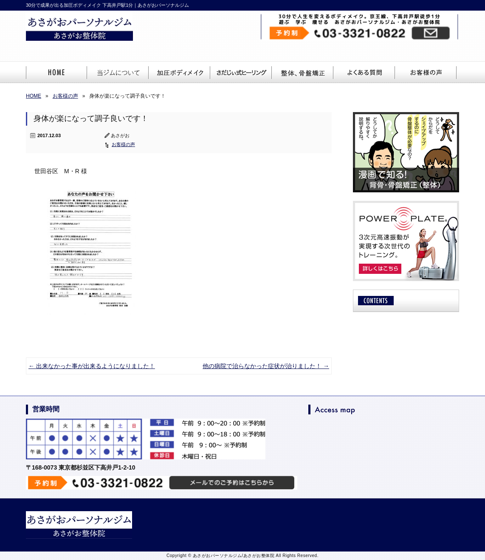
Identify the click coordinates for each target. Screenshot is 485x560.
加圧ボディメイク (180, 73)
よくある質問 (364, 73)
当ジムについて (118, 73)
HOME (56, 73)
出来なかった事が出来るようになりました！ (91, 366)
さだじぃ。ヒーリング (241, 73)
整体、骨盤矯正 (303, 73)
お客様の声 (426, 73)
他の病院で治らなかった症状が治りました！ (266, 366)
